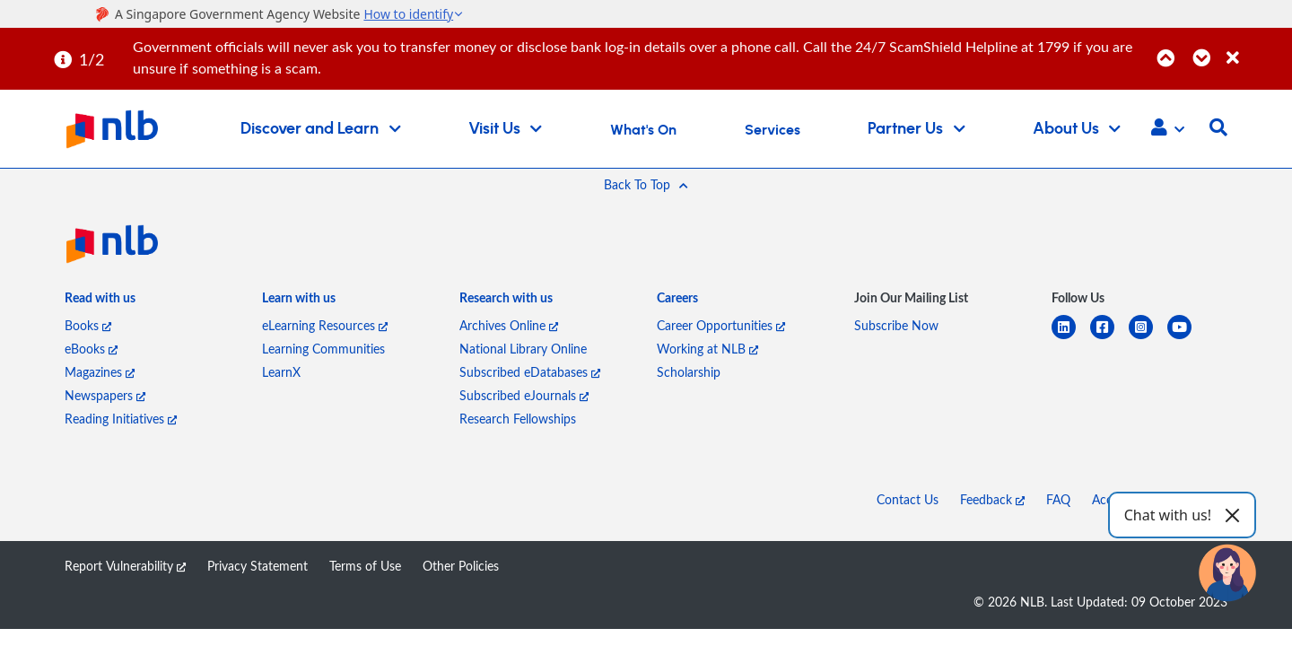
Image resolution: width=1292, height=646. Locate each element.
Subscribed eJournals (524, 395)
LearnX (281, 371)
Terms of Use (365, 565)
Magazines (100, 371)
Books (88, 325)
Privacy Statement (257, 565)
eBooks (91, 348)
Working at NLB (707, 348)
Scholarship (688, 371)
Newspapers (105, 395)
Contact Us (907, 499)
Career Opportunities (721, 325)
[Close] (1256, 48)
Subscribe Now (896, 325)
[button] (1167, 129)
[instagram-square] (1148, 338)
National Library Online (523, 348)
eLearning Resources (325, 325)
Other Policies (461, 565)
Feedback (992, 499)
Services (772, 130)
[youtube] (1186, 338)
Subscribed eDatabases (529, 371)
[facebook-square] (1109, 338)
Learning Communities (323, 348)
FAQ (1058, 499)
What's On (643, 130)
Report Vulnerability (125, 565)
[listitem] (100, 301)
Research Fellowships (517, 418)
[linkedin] (1071, 338)
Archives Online (508, 325)
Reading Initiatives (121, 418)
